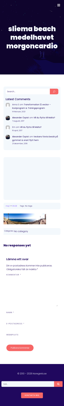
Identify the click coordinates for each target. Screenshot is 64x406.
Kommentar (13, 275)
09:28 (14, 206)
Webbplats (12, 335)
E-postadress (15, 323)
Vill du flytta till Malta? (44, 117)
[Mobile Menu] (58, 5)
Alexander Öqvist (20, 117)
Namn (10, 312)
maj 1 (8, 206)
